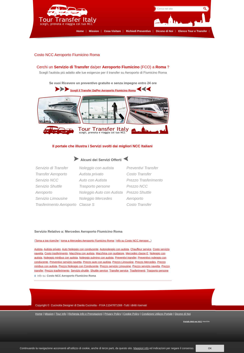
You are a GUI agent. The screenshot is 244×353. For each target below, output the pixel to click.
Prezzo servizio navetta (146, 266)
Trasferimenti (137, 270)
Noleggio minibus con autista (61, 257)
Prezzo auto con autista (97, 262)
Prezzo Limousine (122, 262)
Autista (38, 249)
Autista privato (52, 249)
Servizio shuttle (80, 270)
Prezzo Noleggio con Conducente (79, 266)
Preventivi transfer (125, 257)
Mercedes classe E (137, 253)
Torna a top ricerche (47, 240)
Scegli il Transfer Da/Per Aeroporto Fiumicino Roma (103, 90)
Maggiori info (141, 348)
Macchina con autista (82, 253)
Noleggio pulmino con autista (96, 257)
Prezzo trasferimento (57, 270)
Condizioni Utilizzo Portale (157, 313)
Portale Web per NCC (192, 321)
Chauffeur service (140, 249)
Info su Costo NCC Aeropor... (133, 240)
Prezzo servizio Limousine (115, 266)
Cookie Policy (131, 313)
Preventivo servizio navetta (65, 262)
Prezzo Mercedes (145, 262)
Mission (49, 313)
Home (38, 313)
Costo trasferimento (56, 253)
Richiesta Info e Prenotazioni (85, 313)
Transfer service (118, 270)
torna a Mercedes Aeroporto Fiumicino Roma (87, 240)
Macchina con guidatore (110, 253)
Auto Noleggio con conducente (80, 249)
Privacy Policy (112, 313)
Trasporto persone (158, 270)
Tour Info (61, 313)
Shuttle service (99, 270)
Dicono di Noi (183, 313)
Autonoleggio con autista (114, 249)
